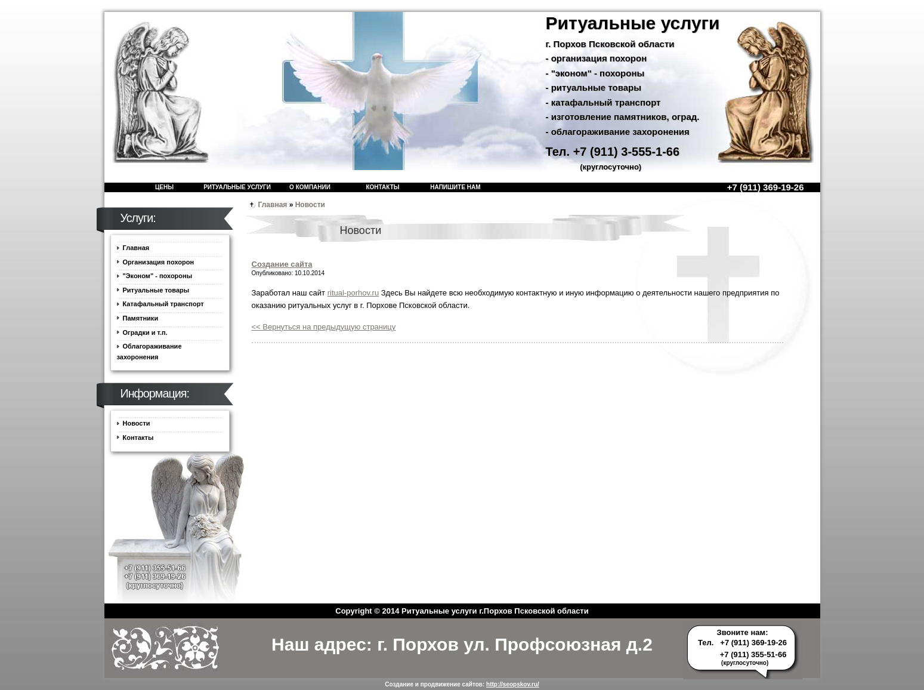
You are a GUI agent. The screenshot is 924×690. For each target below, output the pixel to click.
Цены (164, 187)
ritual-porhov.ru (353, 292)
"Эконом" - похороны (158, 275)
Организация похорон (158, 262)
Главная (273, 205)
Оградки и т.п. (145, 332)
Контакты (382, 187)
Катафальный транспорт (163, 303)
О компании (309, 187)
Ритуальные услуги (237, 187)
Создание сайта (282, 264)
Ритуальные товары (156, 290)
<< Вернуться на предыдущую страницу (324, 326)
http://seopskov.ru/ (512, 684)
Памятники (141, 318)
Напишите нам (455, 187)
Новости (310, 205)
